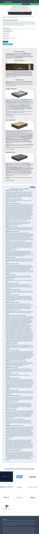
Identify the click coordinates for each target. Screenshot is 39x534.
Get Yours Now (5, 41)
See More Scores (5, 39)
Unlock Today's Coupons (26, 4)
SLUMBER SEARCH (7, 2)
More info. (16, 17)
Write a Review (32, 187)
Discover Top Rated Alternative (7, 44)
